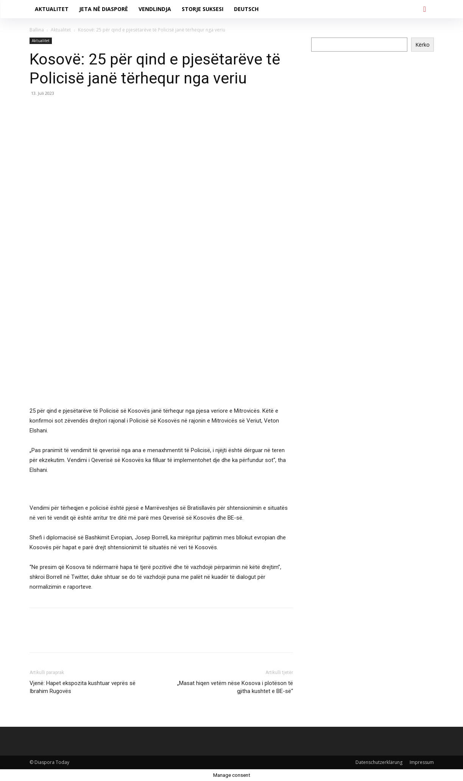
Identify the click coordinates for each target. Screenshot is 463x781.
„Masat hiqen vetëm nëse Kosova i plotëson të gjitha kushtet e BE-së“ (235, 687)
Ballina (37, 30)
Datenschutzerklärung (378, 762)
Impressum (422, 762)
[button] (425, 9)
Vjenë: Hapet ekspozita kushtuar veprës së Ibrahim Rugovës (83, 687)
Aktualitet (61, 30)
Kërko (422, 44)
